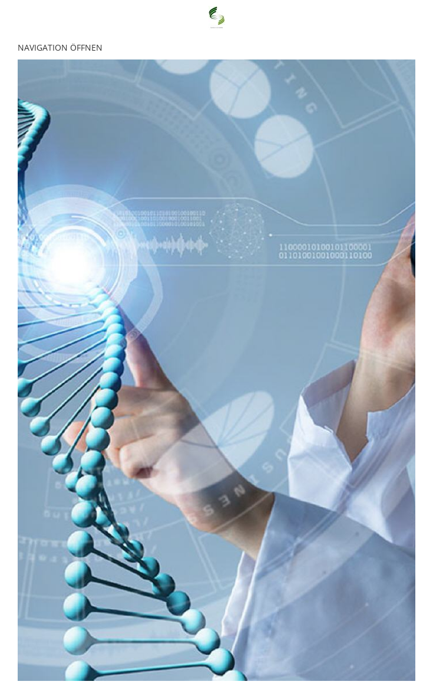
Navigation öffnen (60, 47)
